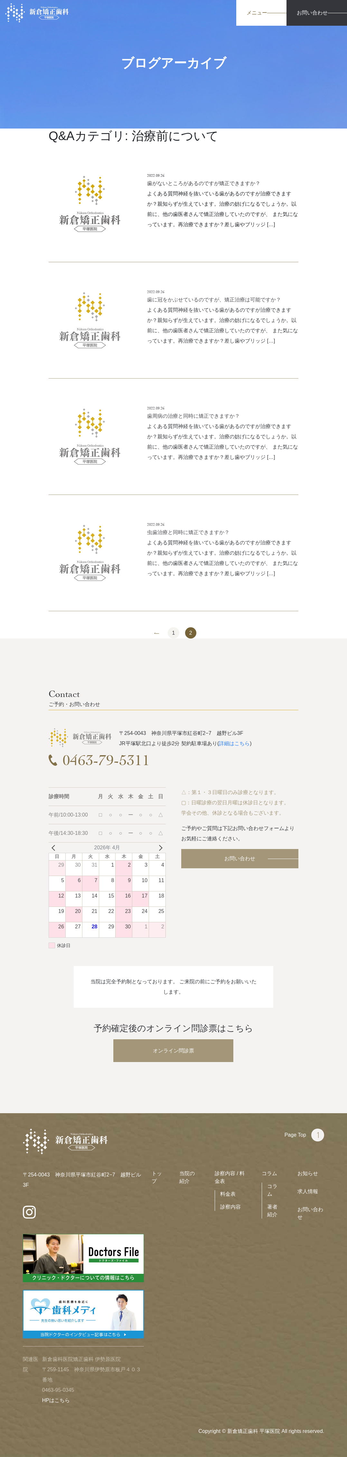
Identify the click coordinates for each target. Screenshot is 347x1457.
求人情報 (307, 1191)
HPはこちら (56, 1400)
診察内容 (230, 1207)
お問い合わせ (239, 858)
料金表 (228, 1194)
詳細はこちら (234, 743)
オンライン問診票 (173, 1050)
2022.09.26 (155, 175)
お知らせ (307, 1173)
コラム (269, 1173)
